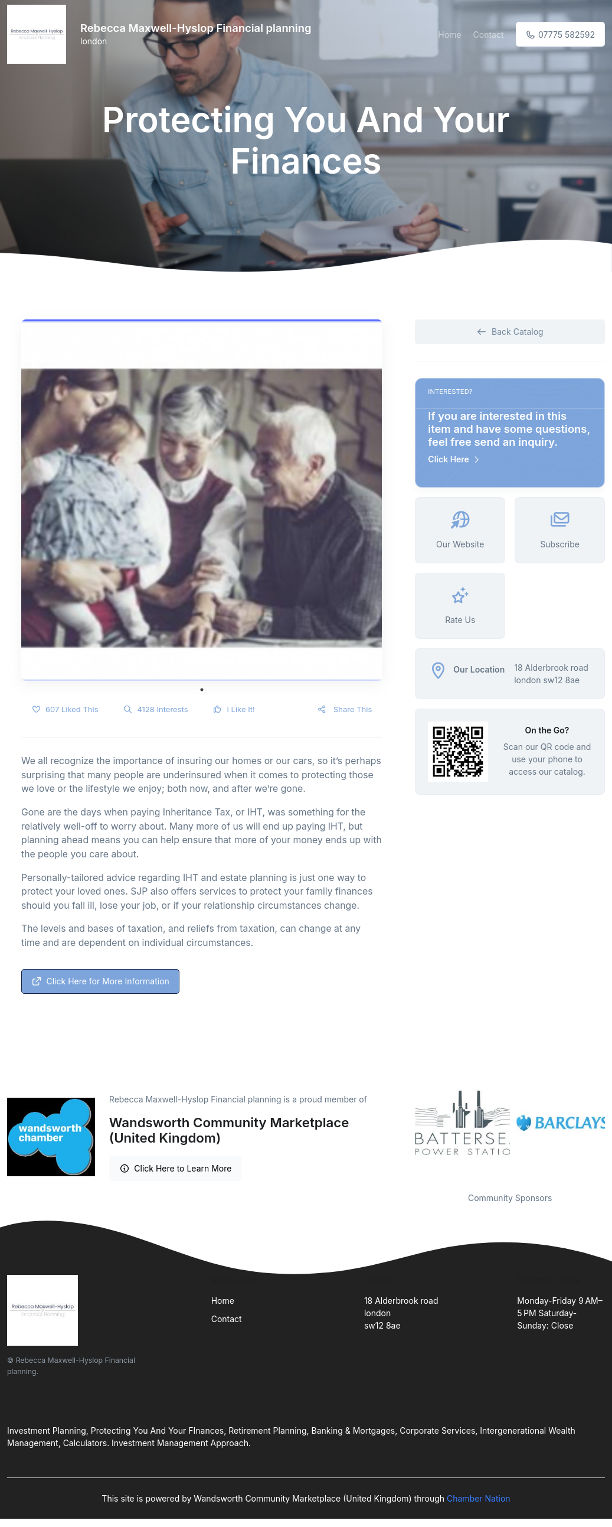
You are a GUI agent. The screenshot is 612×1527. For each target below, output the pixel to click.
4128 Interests (155, 709)
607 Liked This (65, 709)
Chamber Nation (478, 1498)
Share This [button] (344, 709)
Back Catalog (510, 332)
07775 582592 (560, 35)
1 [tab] (202, 690)
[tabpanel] (201, 500)
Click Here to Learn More (175, 1168)
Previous (406, 1124)
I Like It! (234, 709)
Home (449, 35)
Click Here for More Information (100, 981)
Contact (488, 35)
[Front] (39, 34)
